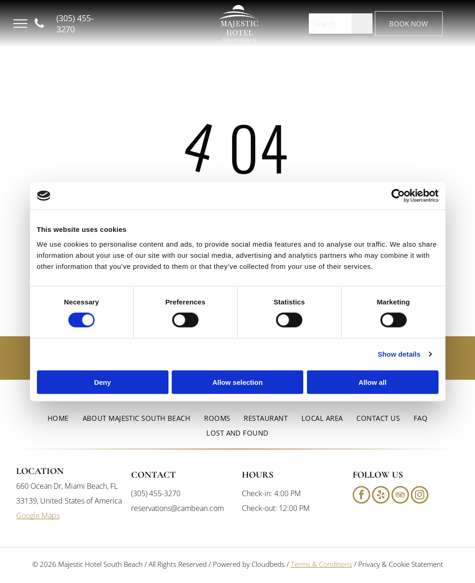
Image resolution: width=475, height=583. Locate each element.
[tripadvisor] (400, 496)
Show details (399, 354)
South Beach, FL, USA (136, 34)
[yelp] (381, 496)
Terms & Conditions (321, 564)
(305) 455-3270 (155, 493)
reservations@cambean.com (177, 508)
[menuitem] (58, 418)
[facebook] (361, 496)
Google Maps (38, 515)
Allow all (373, 382)
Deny (102, 382)
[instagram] (419, 496)
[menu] (20, 24)
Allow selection (237, 382)
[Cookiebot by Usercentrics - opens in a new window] (398, 196)
